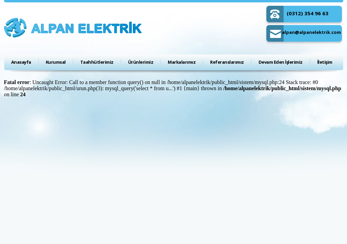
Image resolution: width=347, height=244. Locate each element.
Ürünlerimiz (141, 62)
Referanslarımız (227, 62)
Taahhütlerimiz (97, 62)
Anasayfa (21, 62)
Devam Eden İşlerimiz (281, 62)
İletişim (324, 62)
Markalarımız (182, 62)
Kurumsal (56, 62)
